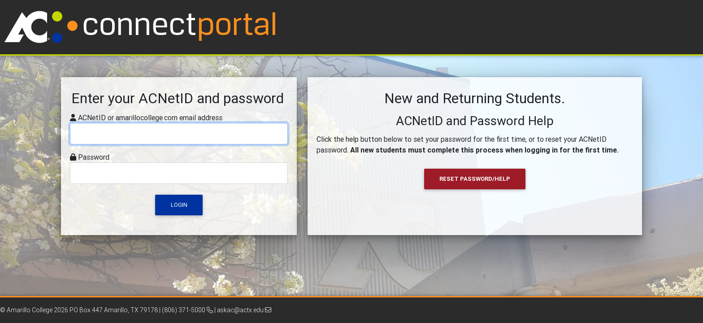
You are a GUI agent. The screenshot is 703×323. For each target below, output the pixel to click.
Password (93, 157)
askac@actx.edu (244, 310)
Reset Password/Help (474, 179)
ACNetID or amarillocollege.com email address (150, 117)
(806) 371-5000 (187, 310)
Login (179, 205)
